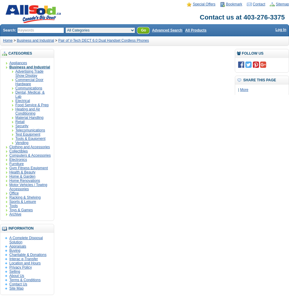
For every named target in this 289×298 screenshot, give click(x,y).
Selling (14, 271)
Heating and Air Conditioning (27, 111)
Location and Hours (25, 263)
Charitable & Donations (27, 255)
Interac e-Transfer (23, 259)
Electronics (18, 160)
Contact (259, 4)
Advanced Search (167, 30)
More (244, 90)
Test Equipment (27, 134)
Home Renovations (24, 181)
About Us (16, 276)
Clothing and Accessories (29, 147)
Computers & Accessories (30, 155)
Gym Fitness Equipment (28, 168)
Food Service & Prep (32, 105)
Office (14, 193)
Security (21, 126)
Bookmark (234, 4)
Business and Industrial (35, 40)
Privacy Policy (20, 267)
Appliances (18, 63)
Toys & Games (21, 210)
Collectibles (18, 151)
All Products (196, 30)
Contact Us (18, 284)
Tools (13, 206)
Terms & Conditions (25, 280)
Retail (20, 122)
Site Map (16, 288)
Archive (15, 214)
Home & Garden (22, 176)
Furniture (16, 164)
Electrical (22, 101)
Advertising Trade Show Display (29, 73)
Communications (28, 88)
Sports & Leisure (22, 202)
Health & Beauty (22, 172)
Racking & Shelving (25, 197)
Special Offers (204, 4)
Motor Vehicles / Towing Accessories (28, 187)
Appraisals (17, 246)
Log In (280, 30)
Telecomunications (30, 130)
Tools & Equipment (30, 139)
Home (8, 40)
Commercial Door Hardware (29, 82)
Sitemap (282, 4)
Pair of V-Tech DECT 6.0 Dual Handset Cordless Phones (103, 40)
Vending (21, 143)
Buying (14, 250)
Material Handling (29, 118)
